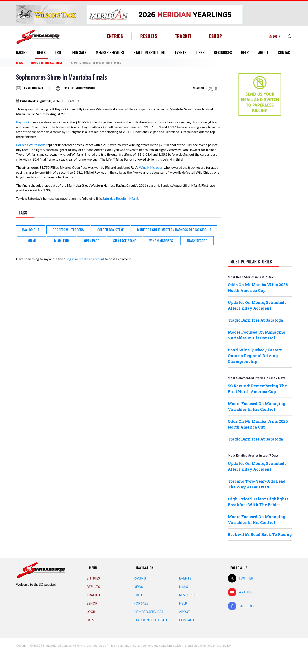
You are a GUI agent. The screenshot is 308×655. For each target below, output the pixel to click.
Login (276, 36)
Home (91, 620)
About (263, 52)
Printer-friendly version (79, 88)
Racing (22, 52)
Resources (223, 52)
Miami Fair (61, 240)
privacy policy (222, 645)
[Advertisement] (260, 186)
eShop (215, 36)
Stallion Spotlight (149, 52)
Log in (70, 259)
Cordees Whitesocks (30, 145)
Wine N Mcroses (151, 167)
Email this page (33, 88)
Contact (285, 52)
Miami (32, 240)
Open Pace (91, 240)
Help (245, 52)
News (41, 52)
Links (200, 52)
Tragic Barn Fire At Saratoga (255, 320)
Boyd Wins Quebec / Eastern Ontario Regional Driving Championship (255, 355)
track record (197, 240)
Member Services (110, 52)
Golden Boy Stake (110, 229)
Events (180, 52)
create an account (91, 259)
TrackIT (183, 36)
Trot (59, 52)
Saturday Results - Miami (120, 198)
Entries (115, 36)
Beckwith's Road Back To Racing (260, 534)
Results (148, 36)
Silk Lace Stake (124, 240)
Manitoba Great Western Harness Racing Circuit (174, 229)
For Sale (79, 52)
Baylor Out (24, 122)
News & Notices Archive (46, 63)
